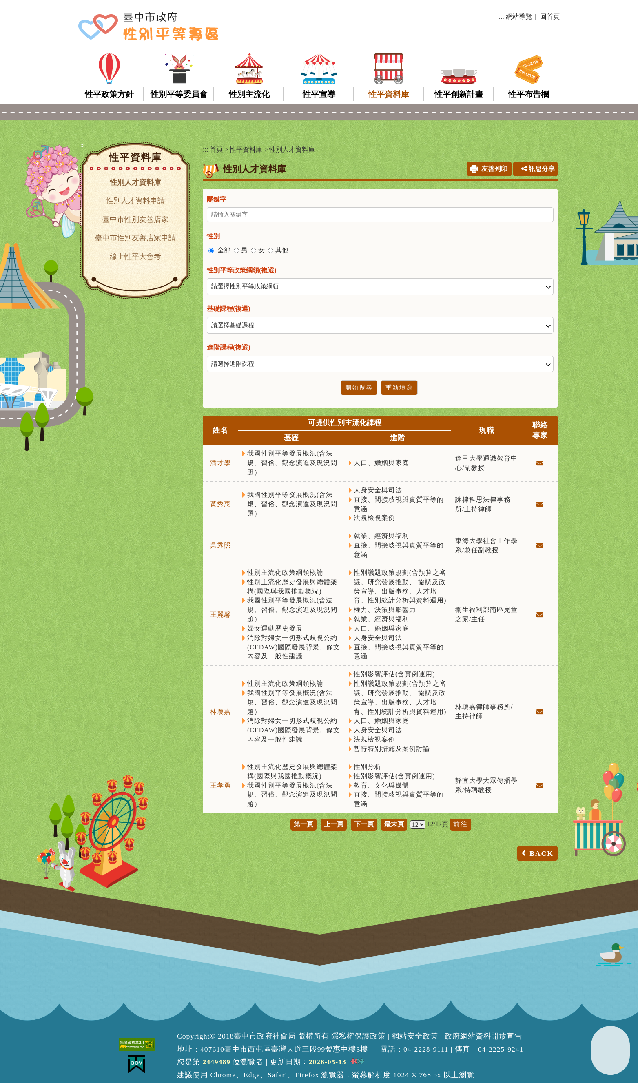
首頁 (216, 149)
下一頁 (364, 824)
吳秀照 (220, 545)
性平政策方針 (109, 94)
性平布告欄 (528, 94)
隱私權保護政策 (358, 1036)
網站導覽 (519, 16)
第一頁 (303, 824)
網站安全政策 (415, 1036)
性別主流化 (249, 94)
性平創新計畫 (458, 94)
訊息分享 (538, 168)
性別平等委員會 (179, 94)
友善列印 (494, 168)
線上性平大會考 (135, 256)
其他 (281, 250)
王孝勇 (220, 785)
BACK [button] (541, 853)
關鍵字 (216, 199)
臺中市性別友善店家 (135, 219)
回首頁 (550, 16)
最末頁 (394, 824)
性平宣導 (319, 94)
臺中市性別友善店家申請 (135, 238)
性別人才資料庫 (135, 182)
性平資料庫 (388, 94)
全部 (223, 250)
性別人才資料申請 (135, 201)
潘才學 (220, 462)
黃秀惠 (220, 504)
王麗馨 (220, 614)
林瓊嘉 (220, 711)
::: (501, 16)
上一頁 (333, 824)
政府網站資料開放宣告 (483, 1036)
